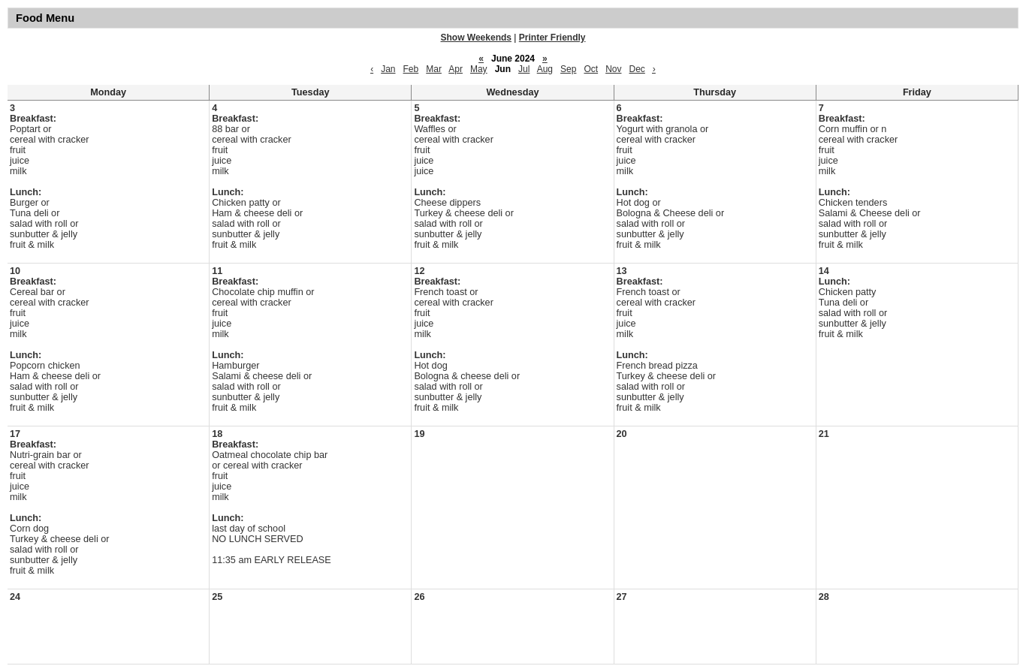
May (478, 69)
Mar (434, 69)
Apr (455, 69)
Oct (591, 69)
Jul (524, 69)
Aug (545, 69)
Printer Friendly (552, 37)
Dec (636, 69)
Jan (388, 69)
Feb (411, 69)
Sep (568, 69)
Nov (613, 69)
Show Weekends (476, 37)
